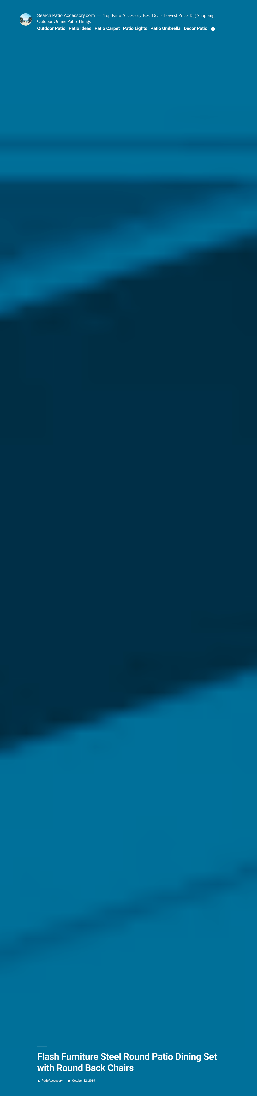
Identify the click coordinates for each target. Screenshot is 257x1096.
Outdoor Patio (51, 28)
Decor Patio (195, 28)
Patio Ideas (80, 28)
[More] (213, 29)
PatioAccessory (52, 1080)
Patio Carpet (107, 28)
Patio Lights (135, 28)
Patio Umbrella (165, 28)
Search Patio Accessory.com (66, 15)
